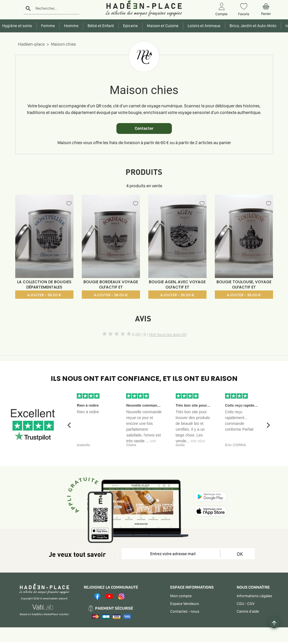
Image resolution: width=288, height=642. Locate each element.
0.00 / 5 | (159, 334)
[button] (69, 425)
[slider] (116, 334)
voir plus (197, 441)
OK (240, 554)
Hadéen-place (31, 44)
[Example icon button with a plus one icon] (274, 622)
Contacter (144, 128)
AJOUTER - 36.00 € (44, 295)
